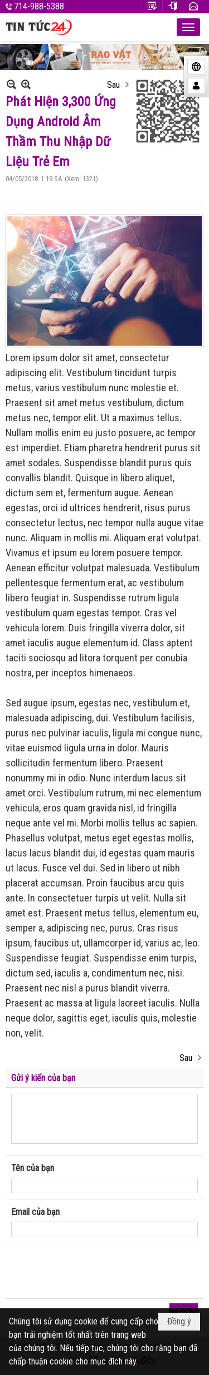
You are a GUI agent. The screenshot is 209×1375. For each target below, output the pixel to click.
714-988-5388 (39, 6)
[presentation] (96, 1271)
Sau (113, 84)
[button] (188, 27)
